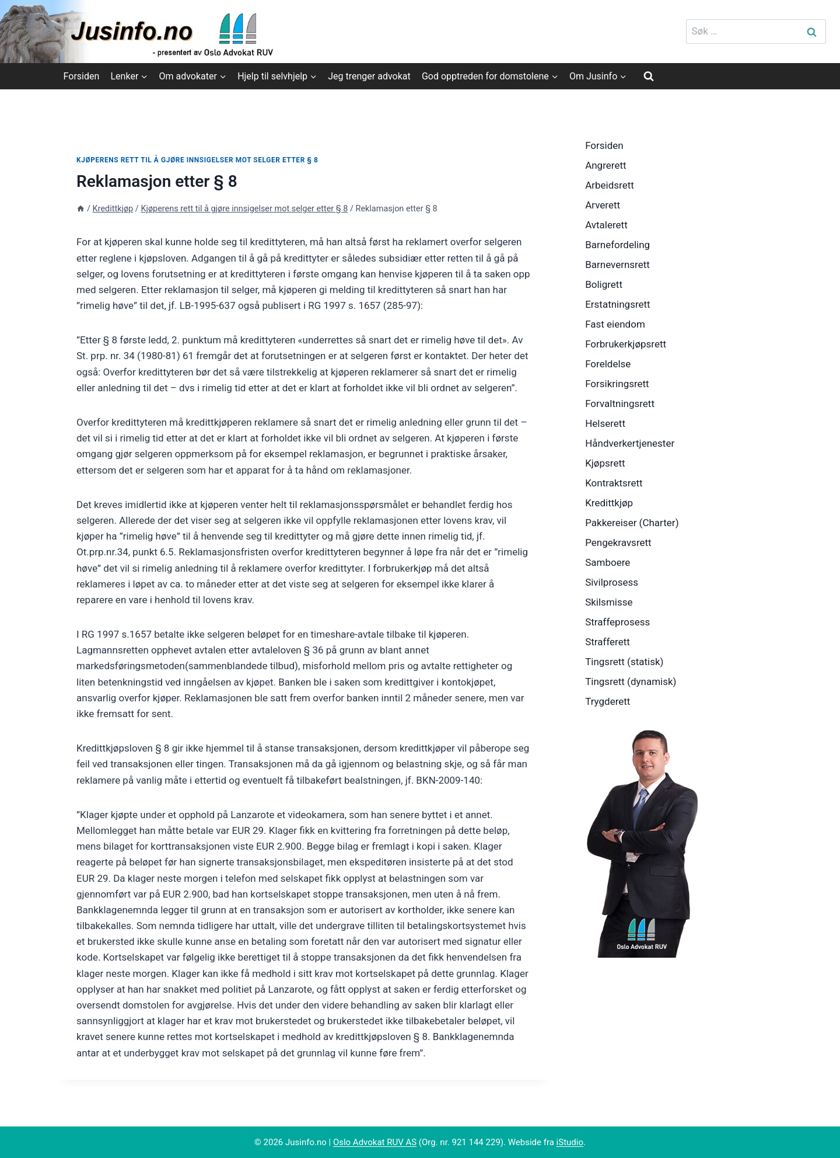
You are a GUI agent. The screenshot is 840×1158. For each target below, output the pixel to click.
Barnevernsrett (617, 264)
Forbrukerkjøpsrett (625, 344)
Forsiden (82, 76)
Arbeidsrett (609, 185)
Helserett (605, 423)
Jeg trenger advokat (369, 76)
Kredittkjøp (609, 503)
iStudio (569, 1142)
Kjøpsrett (605, 463)
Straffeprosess (617, 622)
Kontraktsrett (613, 483)
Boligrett (603, 284)
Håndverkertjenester (629, 443)
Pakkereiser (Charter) (631, 522)
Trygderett (607, 701)
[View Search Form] (648, 75)
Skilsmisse (608, 602)
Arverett (602, 205)
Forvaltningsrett (619, 403)
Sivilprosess (611, 582)
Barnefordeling (617, 245)
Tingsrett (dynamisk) (630, 681)
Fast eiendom (615, 324)
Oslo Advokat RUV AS (374, 1142)
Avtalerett (606, 225)
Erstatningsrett (617, 304)
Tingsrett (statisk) (624, 661)
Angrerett (605, 165)
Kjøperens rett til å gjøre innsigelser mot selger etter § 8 (197, 160)
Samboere (607, 562)
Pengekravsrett (618, 542)
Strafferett (607, 642)
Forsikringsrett (617, 384)
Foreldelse (608, 364)
